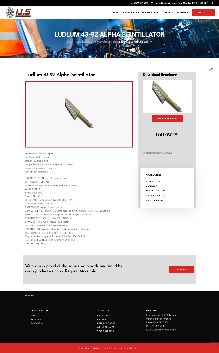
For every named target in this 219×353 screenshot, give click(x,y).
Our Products (129, 12)
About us (36, 319)
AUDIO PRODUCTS (155, 195)
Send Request (181, 269)
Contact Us (203, 12)
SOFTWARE (151, 186)
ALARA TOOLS (153, 181)
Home (115, 12)
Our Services (149, 12)
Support (181, 12)
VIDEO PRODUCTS (155, 200)
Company (167, 12)
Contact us (37, 323)
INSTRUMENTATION (155, 191)
